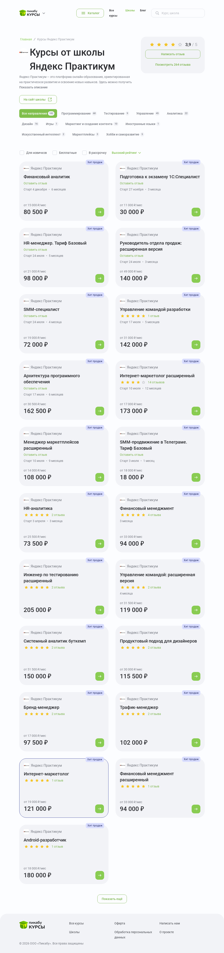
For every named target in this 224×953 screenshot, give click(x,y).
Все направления (38, 113)
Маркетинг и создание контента (92, 124)
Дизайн (30, 124)
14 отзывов (156, 382)
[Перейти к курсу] (99, 212)
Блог (143, 10)
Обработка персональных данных (133, 934)
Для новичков (36, 152)
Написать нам (169, 923)
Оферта (119, 923)
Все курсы (113, 13)
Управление (148, 113)
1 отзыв (153, 316)
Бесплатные (68, 152)
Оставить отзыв (35, 183)
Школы (130, 10)
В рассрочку (98, 152)
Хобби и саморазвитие (125, 134)
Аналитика (178, 113)
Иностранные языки (143, 124)
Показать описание (33, 87)
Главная (26, 39)
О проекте (166, 932)
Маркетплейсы (85, 134)
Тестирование (116, 113)
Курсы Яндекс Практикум (55, 39)
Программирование (79, 113)
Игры (52, 124)
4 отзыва (154, 515)
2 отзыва (58, 515)
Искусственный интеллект (43, 134)
